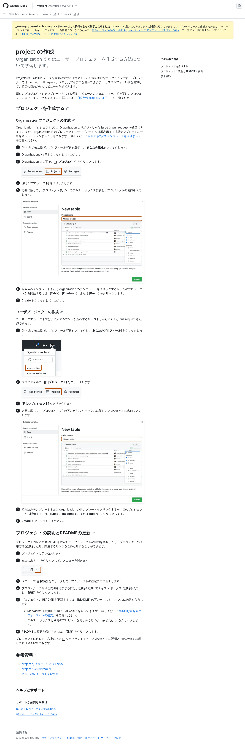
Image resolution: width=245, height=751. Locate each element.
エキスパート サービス (98, 737)
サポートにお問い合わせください (36, 714)
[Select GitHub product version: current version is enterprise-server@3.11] (57, 6)
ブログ (117, 737)
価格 (79, 737)
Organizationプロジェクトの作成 (45, 120)
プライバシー (56, 737)
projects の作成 (50, 14)
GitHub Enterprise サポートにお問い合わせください (49, 34)
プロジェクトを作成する (42, 108)
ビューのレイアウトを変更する (41, 674)
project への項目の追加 (37, 669)
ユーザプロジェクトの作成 (39, 311)
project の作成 (71, 14)
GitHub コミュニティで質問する (36, 709)
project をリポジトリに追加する (42, 664)
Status (70, 737)
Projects (33, 14)
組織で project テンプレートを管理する (113, 136)
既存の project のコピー (94, 98)
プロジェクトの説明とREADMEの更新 (55, 533)
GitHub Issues (17, 14)
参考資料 (26, 655)
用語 (44, 737)
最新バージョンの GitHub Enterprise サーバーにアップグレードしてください (135, 30)
